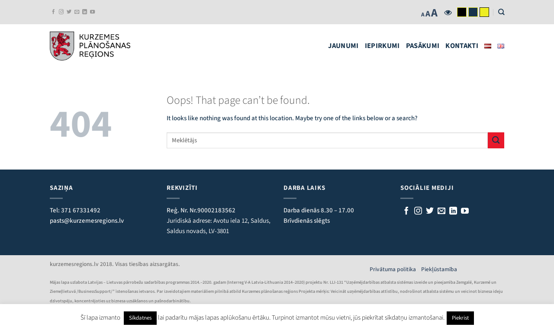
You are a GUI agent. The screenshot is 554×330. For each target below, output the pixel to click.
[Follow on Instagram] (61, 12)
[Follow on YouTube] (92, 12)
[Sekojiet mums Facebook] (53, 12)
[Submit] (496, 140)
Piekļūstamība (439, 269)
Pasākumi (423, 46)
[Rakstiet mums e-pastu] (76, 12)
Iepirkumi (382, 46)
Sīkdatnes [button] (140, 318)
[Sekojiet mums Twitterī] (69, 12)
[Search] (501, 12)
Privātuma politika (395, 269)
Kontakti (461, 46)
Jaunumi (343, 46)
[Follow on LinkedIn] (84, 12)
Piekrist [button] (460, 318)
